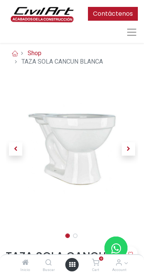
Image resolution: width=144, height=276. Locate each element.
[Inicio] (25, 262)
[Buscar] (48, 262)
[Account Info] (118, 262)
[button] (16, 149)
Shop (34, 53)
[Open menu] (72, 264)
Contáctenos (113, 13)
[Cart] (95, 262)
